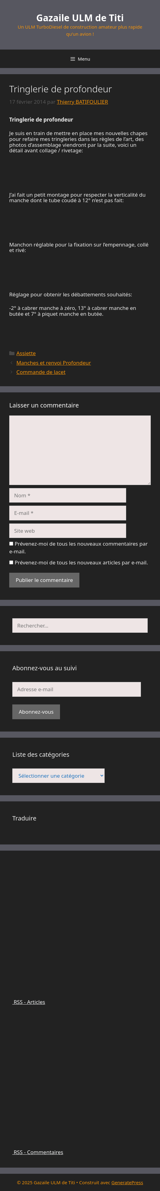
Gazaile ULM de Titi (80, 17)
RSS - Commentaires (80, 1149)
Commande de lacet (41, 371)
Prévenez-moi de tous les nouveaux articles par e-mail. (81, 562)
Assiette (26, 353)
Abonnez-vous (36, 711)
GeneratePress (127, 1182)
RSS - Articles (80, 999)
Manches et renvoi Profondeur (53, 362)
